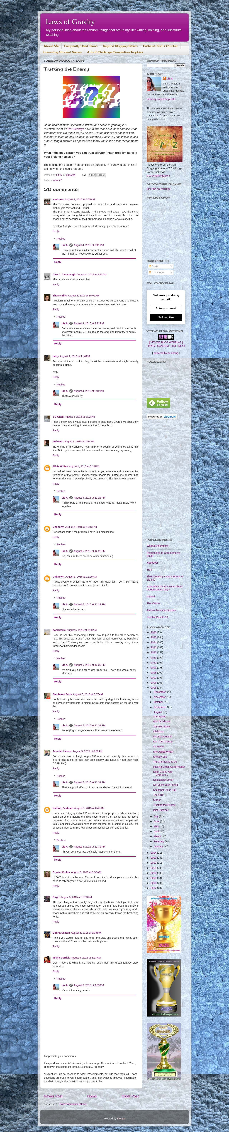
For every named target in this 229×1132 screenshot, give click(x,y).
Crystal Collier (61, 872)
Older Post (130, 1096)
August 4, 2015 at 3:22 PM (80, 416)
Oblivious (158, 731)
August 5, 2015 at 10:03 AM (76, 897)
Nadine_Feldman (63, 808)
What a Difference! (157, 545)
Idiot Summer (161, 809)
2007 (154, 888)
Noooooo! (152, 562)
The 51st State (161, 726)
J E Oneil (58, 416)
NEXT (181, 345)
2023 (154, 647)
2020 (154, 662)
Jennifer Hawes (62, 751)
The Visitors (153, 603)
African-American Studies (161, 610)
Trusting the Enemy (164, 804)
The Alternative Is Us (165, 761)
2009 (154, 878)
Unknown (58, 526)
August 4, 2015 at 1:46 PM (75, 356)
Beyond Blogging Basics (120, 46)
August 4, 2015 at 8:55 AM (80, 199)
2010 (154, 873)
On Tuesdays (75, 129)
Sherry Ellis (60, 295)
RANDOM (163, 345)
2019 (154, 667)
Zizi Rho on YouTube (158, 188)
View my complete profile (161, 99)
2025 (154, 637)
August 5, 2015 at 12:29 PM (89, 604)
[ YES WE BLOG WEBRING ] (166, 342)
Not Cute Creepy (162, 741)
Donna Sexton (61, 932)
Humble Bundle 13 (157, 617)
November (160, 697)
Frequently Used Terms (81, 46)
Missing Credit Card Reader (169, 766)
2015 (154, 687)
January (159, 846)
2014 (154, 852)
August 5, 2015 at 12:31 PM (89, 725)
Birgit (56, 897)
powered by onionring (166, 353)
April (157, 831)
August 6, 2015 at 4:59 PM (89, 985)
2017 (154, 677)
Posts (153, 266)
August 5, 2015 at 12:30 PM (89, 664)
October (159, 702)
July (156, 816)
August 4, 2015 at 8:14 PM (84, 466)
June (157, 821)
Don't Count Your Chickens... (162, 773)
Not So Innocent (162, 736)
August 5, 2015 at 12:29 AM (81, 576)
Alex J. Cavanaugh (64, 274)
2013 (154, 857)
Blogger (121, 1118)
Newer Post (53, 1096)
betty (56, 356)
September (160, 707)
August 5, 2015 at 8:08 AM (88, 751)
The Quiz (158, 794)
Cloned (151, 596)
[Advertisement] (166, 479)
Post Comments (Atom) (73, 1104)
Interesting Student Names (62, 52)
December (160, 692)
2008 (154, 883)
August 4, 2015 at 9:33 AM (92, 274)
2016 (154, 682)
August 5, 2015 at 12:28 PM (89, 497)
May (156, 826)
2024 (154, 642)
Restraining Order (163, 779)
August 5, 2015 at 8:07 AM (88, 694)
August (158, 712)
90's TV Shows (161, 721)
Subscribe (166, 317)
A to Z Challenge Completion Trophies (115, 52)
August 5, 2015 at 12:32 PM (89, 846)
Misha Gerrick (61, 957)
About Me (51, 46)
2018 (154, 672)
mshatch (58, 441)
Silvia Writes (60, 466)
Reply (56, 231)
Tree (149, 569)
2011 (154, 868)
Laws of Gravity (70, 22)
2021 (154, 657)
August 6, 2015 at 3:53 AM (86, 957)
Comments (156, 272)
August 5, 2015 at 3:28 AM (82, 630)
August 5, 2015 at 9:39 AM (86, 872)
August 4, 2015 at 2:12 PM (89, 323)
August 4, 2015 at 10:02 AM (83, 295)
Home (92, 1096)
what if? (57, 180)
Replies (61, 238)
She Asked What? (163, 751)
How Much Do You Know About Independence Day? (164, 588)
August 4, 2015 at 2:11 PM (89, 245)
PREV (151, 345)
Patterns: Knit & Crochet (160, 46)
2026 (154, 632)
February (159, 841)
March (158, 836)
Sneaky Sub (160, 756)
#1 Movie (158, 746)
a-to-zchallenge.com (158, 175)
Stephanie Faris (62, 694)
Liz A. (65, 245)
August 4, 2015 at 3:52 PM (79, 441)
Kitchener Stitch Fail (164, 789)
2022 (154, 652)
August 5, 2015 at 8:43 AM (89, 808)
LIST (173, 345)
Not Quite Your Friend (165, 784)
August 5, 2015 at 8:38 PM (86, 932)
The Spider (159, 716)
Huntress (58, 199)
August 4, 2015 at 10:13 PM (81, 526)
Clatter (157, 799)
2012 (154, 862)
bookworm (59, 630)
